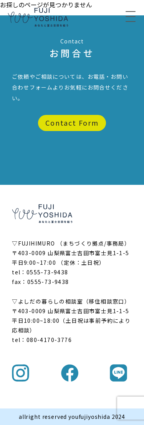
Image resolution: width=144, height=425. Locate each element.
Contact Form (72, 123)
